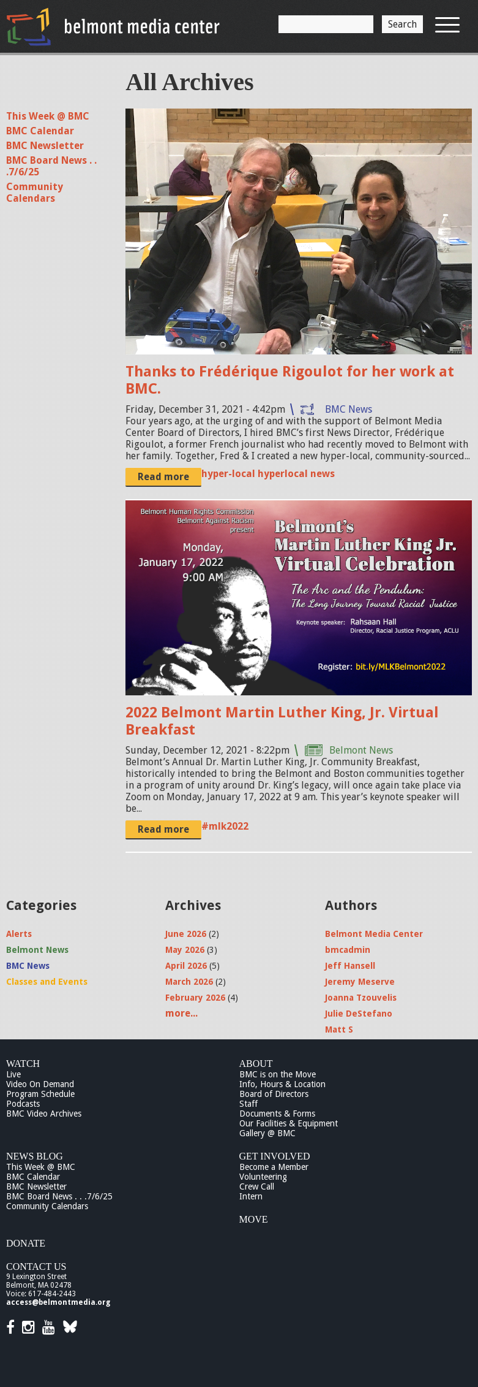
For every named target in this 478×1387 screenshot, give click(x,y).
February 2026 (195, 998)
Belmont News (361, 750)
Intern (251, 1196)
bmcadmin (347, 950)
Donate (25, 1243)
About (256, 1063)
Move (253, 1219)
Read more (163, 477)
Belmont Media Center (374, 934)
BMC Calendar (40, 131)
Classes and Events (47, 982)
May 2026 (184, 950)
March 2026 (189, 982)
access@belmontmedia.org (58, 1302)
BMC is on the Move (277, 1074)
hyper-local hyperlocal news (268, 474)
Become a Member (273, 1167)
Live (13, 1074)
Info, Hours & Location (282, 1084)
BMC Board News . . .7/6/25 (59, 1196)
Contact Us (36, 1266)
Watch (23, 1063)
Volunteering (263, 1177)
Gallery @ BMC (267, 1133)
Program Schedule (40, 1094)
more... (181, 1013)
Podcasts (23, 1104)
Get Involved (274, 1156)
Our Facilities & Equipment (288, 1123)
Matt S (339, 1029)
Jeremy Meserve (360, 982)
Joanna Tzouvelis (361, 998)
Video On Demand (40, 1084)
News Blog (34, 1156)
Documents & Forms (277, 1113)
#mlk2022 (224, 826)
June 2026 (185, 934)
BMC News (348, 409)
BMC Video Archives (43, 1113)
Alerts (19, 934)
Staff (248, 1104)
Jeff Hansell (350, 966)
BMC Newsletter (45, 145)
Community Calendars (34, 192)
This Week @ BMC (47, 116)
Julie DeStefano (358, 1013)
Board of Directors (273, 1094)
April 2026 (186, 966)
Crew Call (256, 1186)
